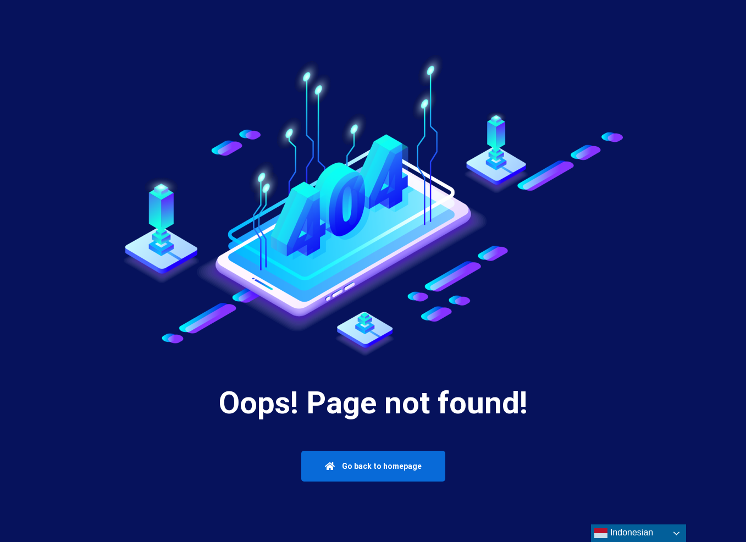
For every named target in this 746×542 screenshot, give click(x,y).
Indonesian (623, 533)
